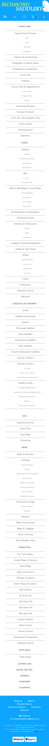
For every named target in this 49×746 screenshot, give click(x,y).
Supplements (27, 96)
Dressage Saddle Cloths (27, 388)
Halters (27, 229)
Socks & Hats (27, 478)
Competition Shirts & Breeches (27, 474)
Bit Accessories (27, 182)
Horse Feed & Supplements (25, 86)
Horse (24, 143)
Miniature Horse (25, 290)
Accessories (27, 237)
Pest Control (25, 123)
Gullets (25, 322)
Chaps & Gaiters (27, 506)
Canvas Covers (25, 631)
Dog (24, 416)
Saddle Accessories (25, 316)
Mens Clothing (27, 492)
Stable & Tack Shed (25, 249)
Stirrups (27, 368)
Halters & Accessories (25, 223)
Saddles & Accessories (24, 304)
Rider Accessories (25, 522)
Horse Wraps (27, 202)
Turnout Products (25, 112)
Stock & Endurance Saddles (25, 351)
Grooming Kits (25, 129)
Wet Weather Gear (25, 540)
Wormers (25, 135)
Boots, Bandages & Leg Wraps (25, 188)
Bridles (25, 149)
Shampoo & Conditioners (25, 69)
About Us (24, 710)
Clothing (25, 460)
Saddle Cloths (25, 383)
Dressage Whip (27, 260)
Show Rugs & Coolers (25, 583)
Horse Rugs (24, 547)
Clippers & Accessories (25, 57)
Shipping (18, 701)
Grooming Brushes (25, 106)
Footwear (27, 511)
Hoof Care (27, 47)
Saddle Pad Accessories (27, 397)
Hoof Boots (27, 51)
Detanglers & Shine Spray (25, 63)
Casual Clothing (27, 465)
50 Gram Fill (25, 595)
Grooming (25, 440)
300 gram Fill (25, 613)
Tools (27, 38)
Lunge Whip (27, 269)
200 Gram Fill (25, 607)
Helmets (25, 516)
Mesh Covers (25, 625)
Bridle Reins (27, 163)
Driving (27, 273)
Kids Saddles (25, 345)
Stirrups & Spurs (25, 363)
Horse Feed (27, 92)
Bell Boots (27, 206)
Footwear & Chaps (25, 501)
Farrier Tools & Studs (25, 33)
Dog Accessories (25, 422)
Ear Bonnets (27, 168)
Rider (24, 447)
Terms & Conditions (16, 707)
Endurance (25, 284)
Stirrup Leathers (25, 357)
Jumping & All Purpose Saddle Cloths (27, 392)
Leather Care (24, 664)
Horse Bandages (27, 193)
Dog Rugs (25, 434)
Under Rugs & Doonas (25, 560)
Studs (27, 42)
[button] (5, 16)
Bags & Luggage (25, 528)
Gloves (27, 469)
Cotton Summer (25, 619)
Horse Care (24, 26)
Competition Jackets (27, 496)
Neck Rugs (25, 566)
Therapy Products (25, 577)
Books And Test (25, 670)
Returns (31, 701)
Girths (25, 310)
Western (25, 296)
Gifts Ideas (24, 650)
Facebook (25, 716)
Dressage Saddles (25, 328)
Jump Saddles (25, 334)
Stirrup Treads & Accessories (27, 377)
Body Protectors (25, 454)
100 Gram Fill (25, 601)
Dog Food (25, 428)
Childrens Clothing (27, 487)
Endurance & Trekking (27, 406)
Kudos (36, 731)
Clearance (24, 687)
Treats (25, 278)
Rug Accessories (25, 572)
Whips (25, 255)
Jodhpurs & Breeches (27, 483)
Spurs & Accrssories (27, 373)
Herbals (27, 100)
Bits (25, 173)
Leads (27, 233)
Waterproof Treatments (25, 637)
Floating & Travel (25, 217)
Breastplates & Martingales (25, 212)
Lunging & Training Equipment (25, 243)
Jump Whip (27, 264)
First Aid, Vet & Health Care (25, 117)
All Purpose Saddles (25, 340)
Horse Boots (27, 197)
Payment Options (24, 704)
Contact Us (36, 707)
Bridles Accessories (27, 159)
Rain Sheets (25, 589)
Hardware (24, 682)
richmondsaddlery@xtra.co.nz (25, 719)
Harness (24, 676)
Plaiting (25, 80)
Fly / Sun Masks (25, 554)
